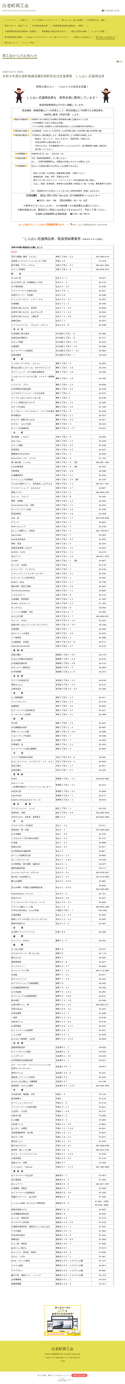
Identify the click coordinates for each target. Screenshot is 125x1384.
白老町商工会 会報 (96, 20)
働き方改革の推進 (79, 31)
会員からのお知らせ (83, 37)
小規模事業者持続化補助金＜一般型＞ (68, 26)
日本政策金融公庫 (40, 26)
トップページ (10, 20)
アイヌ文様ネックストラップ (44, 20)
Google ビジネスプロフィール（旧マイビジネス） (48, 37)
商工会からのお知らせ (105, 37)
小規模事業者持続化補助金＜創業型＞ (21, 31)
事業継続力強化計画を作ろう (54, 31)
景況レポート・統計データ (16, 26)
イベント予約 (28, 43)
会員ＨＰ (24, 20)
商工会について (11, 43)
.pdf (86, 225)
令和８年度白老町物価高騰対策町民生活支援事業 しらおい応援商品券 (53, 76)
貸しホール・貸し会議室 (72, 20)
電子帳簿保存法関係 (13, 37)
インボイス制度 (97, 31)
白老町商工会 (15, 5)
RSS (120, 62)
